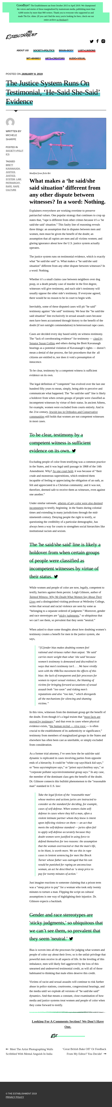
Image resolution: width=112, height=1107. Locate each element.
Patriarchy (13, 183)
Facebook (97, 42)
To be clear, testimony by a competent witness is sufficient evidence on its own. (60, 442)
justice (10, 172)
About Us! (23, 50)
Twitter (92, 42)
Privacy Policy (15, 1097)
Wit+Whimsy (33, 58)
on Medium (61, 20)
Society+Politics (43, 50)
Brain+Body (66, 50)
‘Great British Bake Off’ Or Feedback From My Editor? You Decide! (84, 1051)
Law (18, 179)
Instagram (104, 42)
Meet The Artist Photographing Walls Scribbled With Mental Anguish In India (29, 1051)
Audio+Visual (77, 58)
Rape (9, 186)
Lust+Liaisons (86, 50)
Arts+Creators (55, 58)
